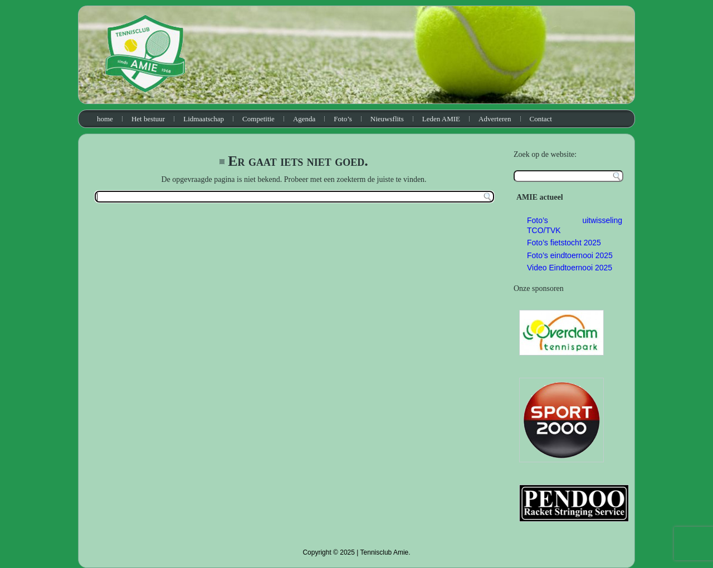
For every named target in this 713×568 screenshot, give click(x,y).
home (105, 119)
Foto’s (343, 119)
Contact (541, 119)
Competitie (258, 119)
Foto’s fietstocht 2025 (564, 242)
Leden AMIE (441, 119)
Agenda (304, 119)
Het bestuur (148, 119)
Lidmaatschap (203, 119)
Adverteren (494, 119)
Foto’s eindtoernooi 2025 (570, 255)
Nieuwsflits (387, 119)
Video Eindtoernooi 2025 (569, 267)
